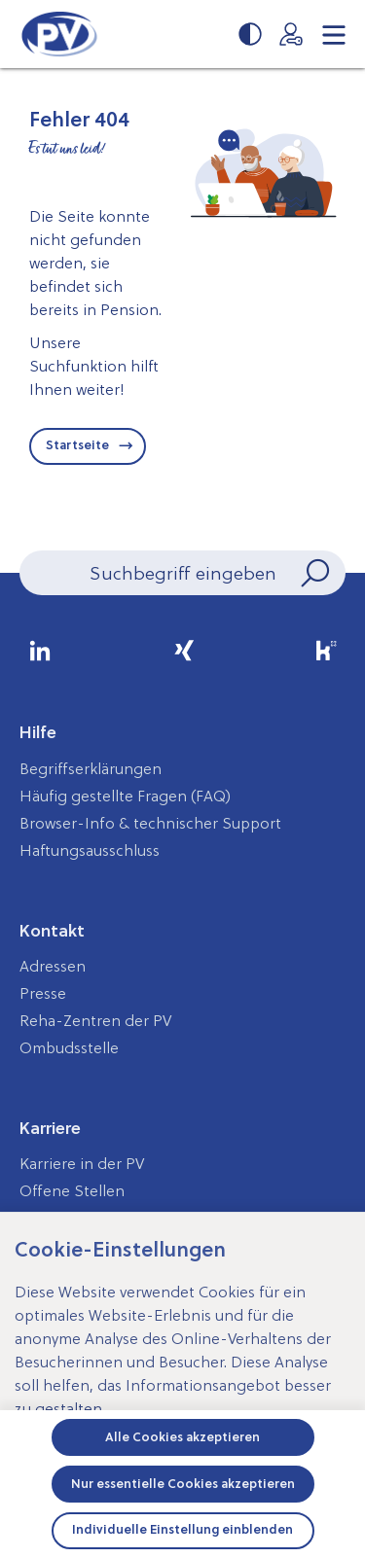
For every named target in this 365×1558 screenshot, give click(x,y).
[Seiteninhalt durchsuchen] (182, 572)
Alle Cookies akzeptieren (182, 1437)
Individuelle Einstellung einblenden (182, 1529)
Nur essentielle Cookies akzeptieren (183, 1483)
